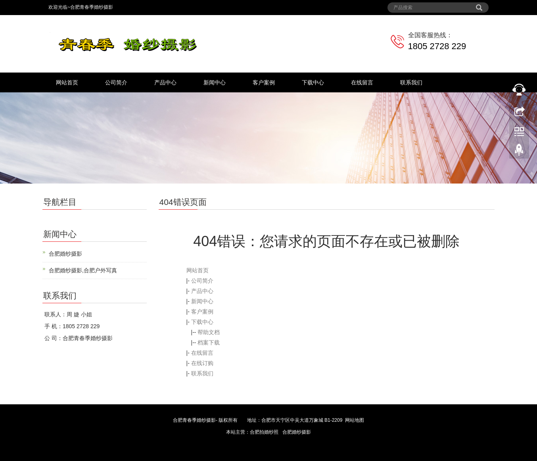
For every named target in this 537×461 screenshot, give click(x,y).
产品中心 (165, 82)
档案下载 (209, 342)
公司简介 (116, 82)
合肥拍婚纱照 (264, 432)
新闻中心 (214, 82)
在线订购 (202, 363)
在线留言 (362, 82)
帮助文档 (209, 332)
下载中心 (313, 82)
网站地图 (354, 420)
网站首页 (67, 82)
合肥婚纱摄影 (65, 254)
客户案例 (264, 82)
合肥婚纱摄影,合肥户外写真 (83, 270)
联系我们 (411, 82)
